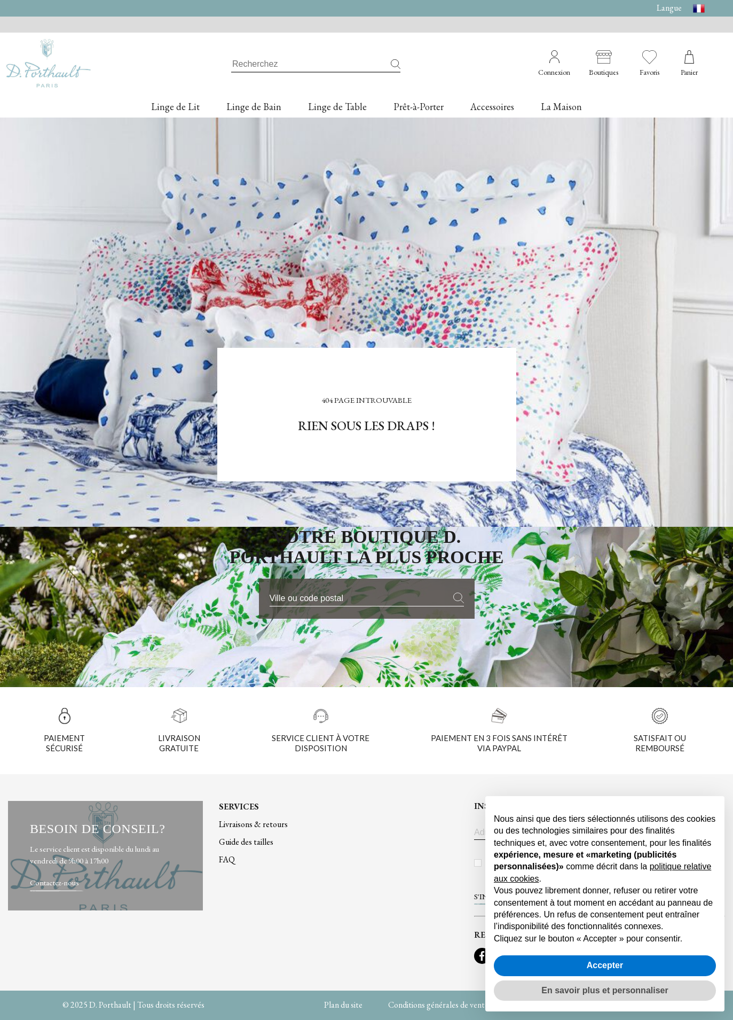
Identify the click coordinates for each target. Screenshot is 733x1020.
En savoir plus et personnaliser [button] (604, 990)
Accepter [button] (605, 965)
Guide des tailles (246, 841)
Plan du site (343, 1004)
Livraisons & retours (253, 824)
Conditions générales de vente (438, 1004)
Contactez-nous (54, 882)
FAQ (227, 859)
